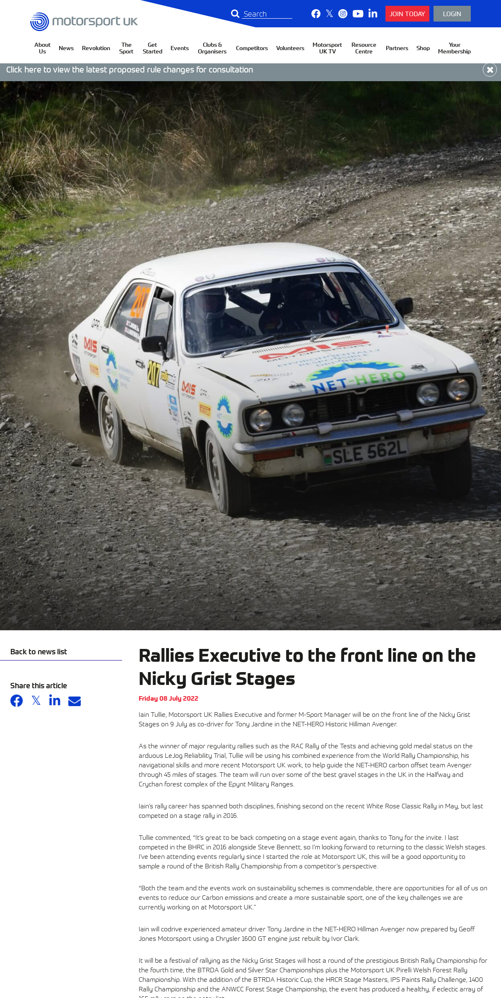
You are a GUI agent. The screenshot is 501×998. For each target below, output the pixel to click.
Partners (397, 47)
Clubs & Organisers (212, 48)
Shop (423, 47)
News (66, 47)
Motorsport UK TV (327, 48)
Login (452, 13)
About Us (42, 48)
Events (180, 47)
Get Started (152, 48)
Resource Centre (364, 48)
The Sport (126, 48)
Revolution (96, 47)
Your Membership (454, 48)
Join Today (407, 13)
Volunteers (290, 47)
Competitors (252, 47)
